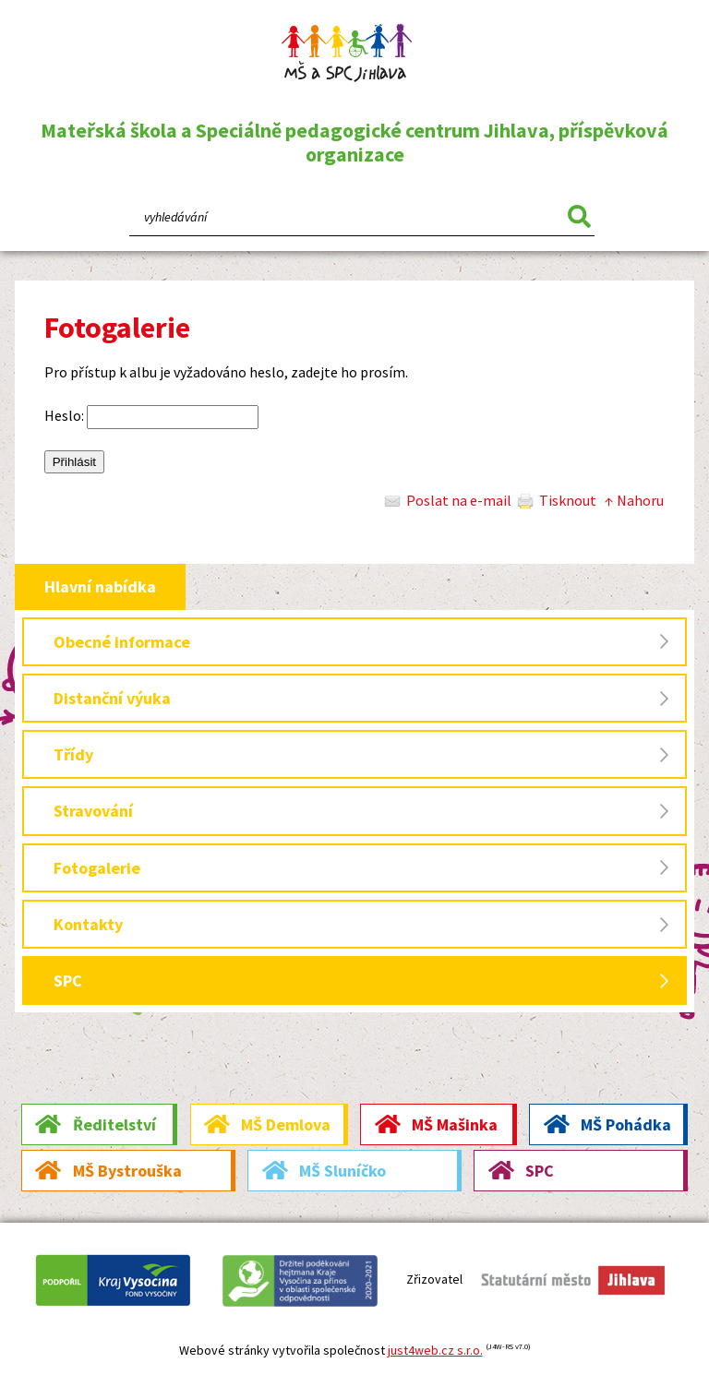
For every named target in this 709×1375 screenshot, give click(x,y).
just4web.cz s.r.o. (435, 1350)
